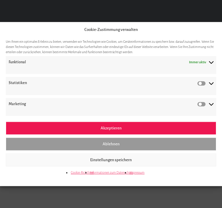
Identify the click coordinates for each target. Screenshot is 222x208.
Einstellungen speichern (111, 160)
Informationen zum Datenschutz (111, 172)
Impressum (137, 172)
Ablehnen (111, 144)
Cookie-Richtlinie (82, 172)
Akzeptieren (111, 128)
